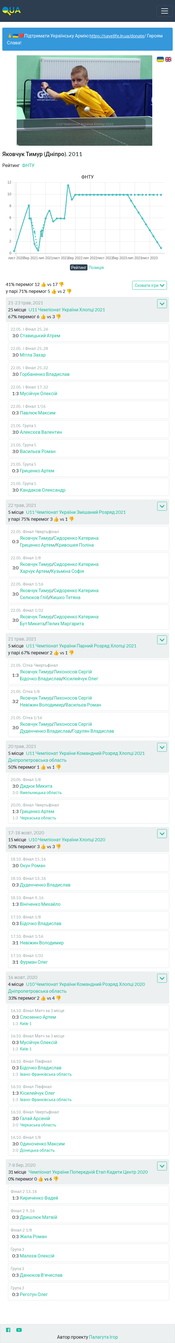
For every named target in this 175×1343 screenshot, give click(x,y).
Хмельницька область (41, 792)
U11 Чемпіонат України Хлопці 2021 (66, 309)
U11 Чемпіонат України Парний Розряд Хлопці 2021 (81, 645)
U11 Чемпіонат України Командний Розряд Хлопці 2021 (85, 753)
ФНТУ (28, 165)
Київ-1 (26, 1023)
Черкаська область (38, 817)
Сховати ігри (149, 285)
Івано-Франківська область (46, 1074)
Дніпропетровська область (37, 760)
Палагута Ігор (103, 1337)
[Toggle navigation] (165, 11)
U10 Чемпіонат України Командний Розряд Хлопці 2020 (85, 984)
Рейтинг (78, 267)
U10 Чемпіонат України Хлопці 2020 (66, 839)
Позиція (96, 267)
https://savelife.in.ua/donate (117, 35)
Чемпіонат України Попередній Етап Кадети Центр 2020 (87, 1172)
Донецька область (37, 1150)
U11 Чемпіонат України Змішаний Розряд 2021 (76, 512)
